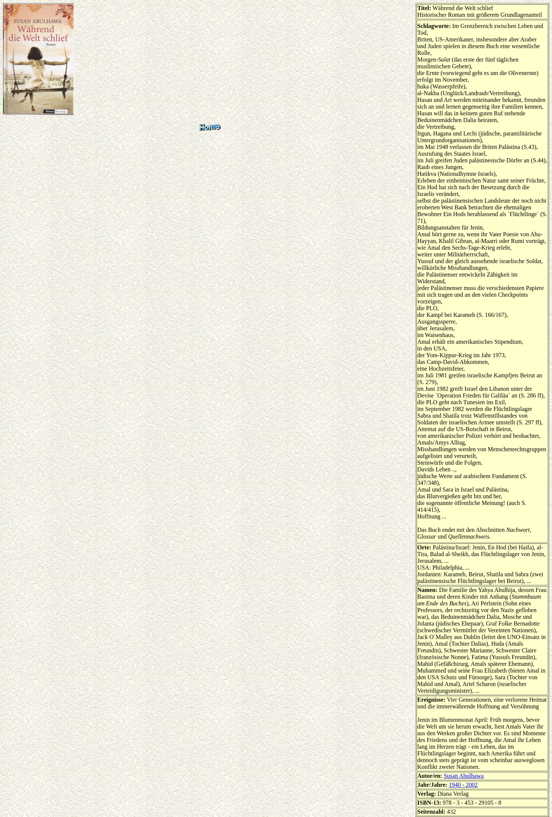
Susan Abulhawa (464, 776)
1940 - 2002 (463, 785)
